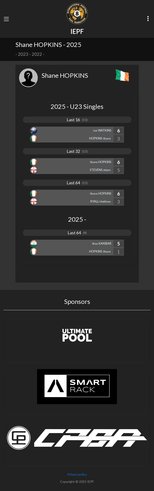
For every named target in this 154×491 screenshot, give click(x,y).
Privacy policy (77, 474)
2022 (37, 54)
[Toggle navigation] (6, 19)
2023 (23, 54)
